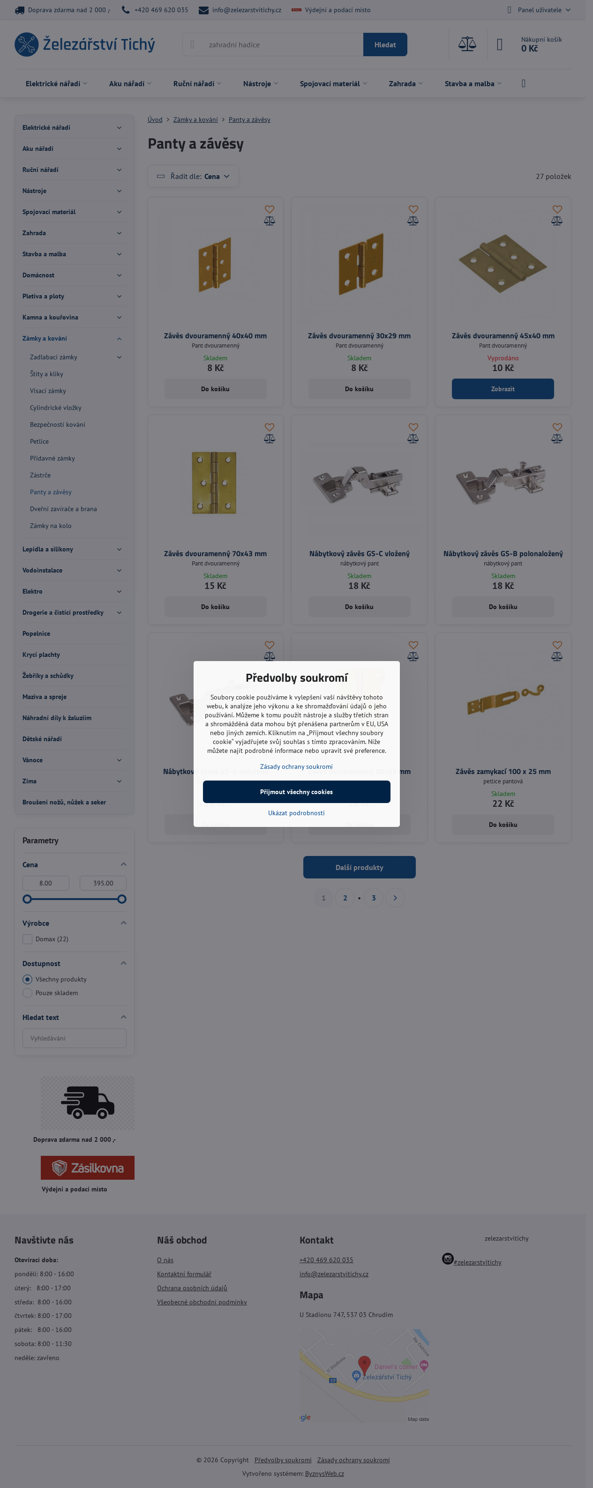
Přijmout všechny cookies (296, 792)
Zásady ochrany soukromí (296, 766)
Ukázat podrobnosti (296, 813)
